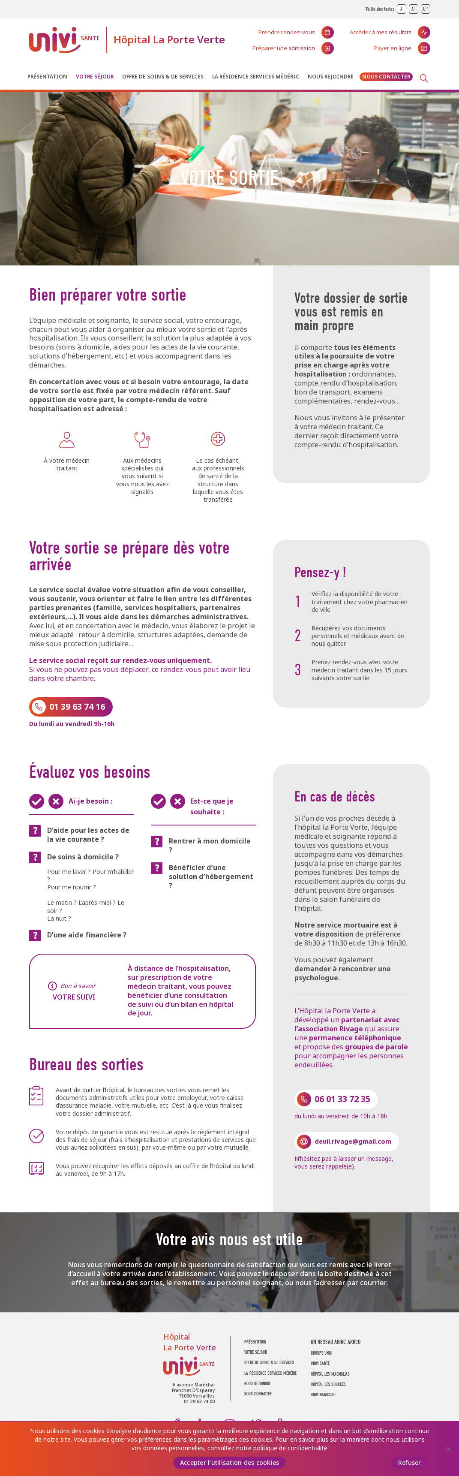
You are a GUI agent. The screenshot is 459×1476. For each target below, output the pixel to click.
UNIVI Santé (64, 40)
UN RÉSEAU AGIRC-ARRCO (335, 1342)
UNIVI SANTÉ (320, 1363)
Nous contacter (386, 77)
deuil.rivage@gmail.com (353, 1141)
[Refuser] (448, 1449)
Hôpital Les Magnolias (330, 1374)
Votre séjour (95, 77)
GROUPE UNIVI (321, 1353)
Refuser (409, 1462)
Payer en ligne (392, 48)
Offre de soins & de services (163, 77)
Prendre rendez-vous (286, 32)
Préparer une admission (283, 48)
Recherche (424, 78)
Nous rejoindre (331, 77)
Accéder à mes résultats (380, 32)
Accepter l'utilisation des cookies (229, 1462)
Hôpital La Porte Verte (169, 39)
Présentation (47, 77)
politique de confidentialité (290, 1448)
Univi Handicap (323, 1395)
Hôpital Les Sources (328, 1384)
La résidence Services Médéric (255, 77)
